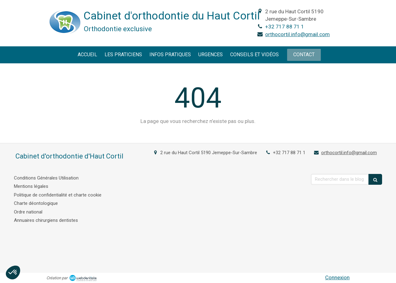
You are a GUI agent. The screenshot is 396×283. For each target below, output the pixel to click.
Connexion (337, 277)
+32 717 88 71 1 (284, 26)
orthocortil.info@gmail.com (297, 34)
